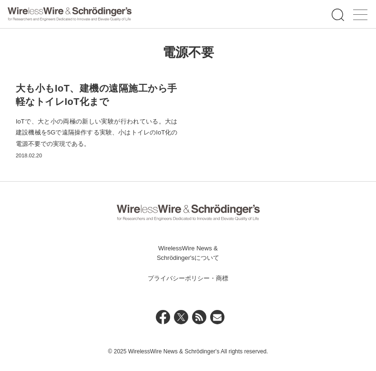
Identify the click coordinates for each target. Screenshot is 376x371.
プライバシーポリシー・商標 (188, 278)
